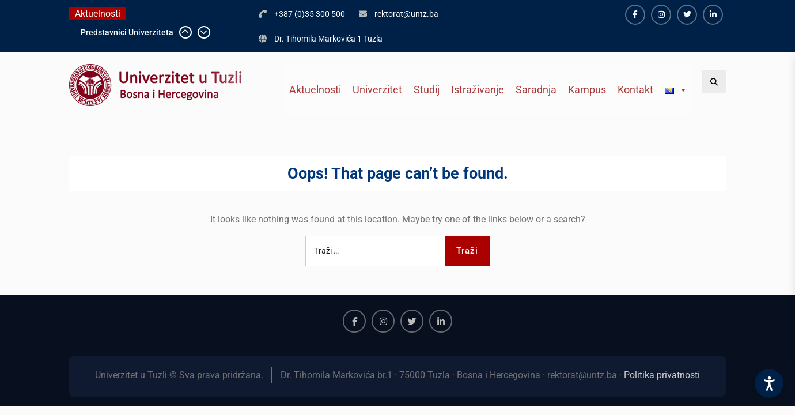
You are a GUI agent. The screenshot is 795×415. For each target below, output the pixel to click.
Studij (427, 90)
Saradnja (536, 90)
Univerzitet (377, 90)
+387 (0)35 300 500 (309, 13)
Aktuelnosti (315, 90)
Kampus (587, 90)
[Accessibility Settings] (769, 383)
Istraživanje (477, 90)
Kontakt (635, 90)
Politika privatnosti (662, 374)
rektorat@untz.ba (406, 13)
